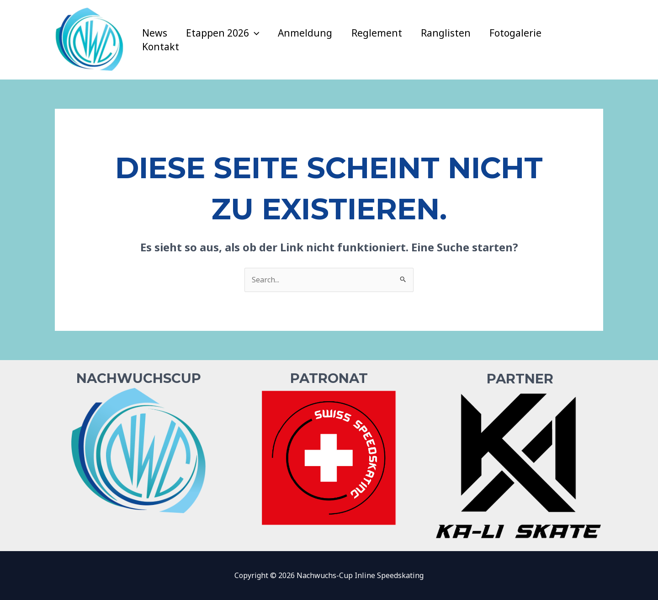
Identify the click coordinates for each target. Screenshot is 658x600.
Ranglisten (447, 33)
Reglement (378, 33)
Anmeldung (306, 33)
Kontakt (160, 46)
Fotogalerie (518, 33)
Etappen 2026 (223, 33)
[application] (254, 33)
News (154, 33)
